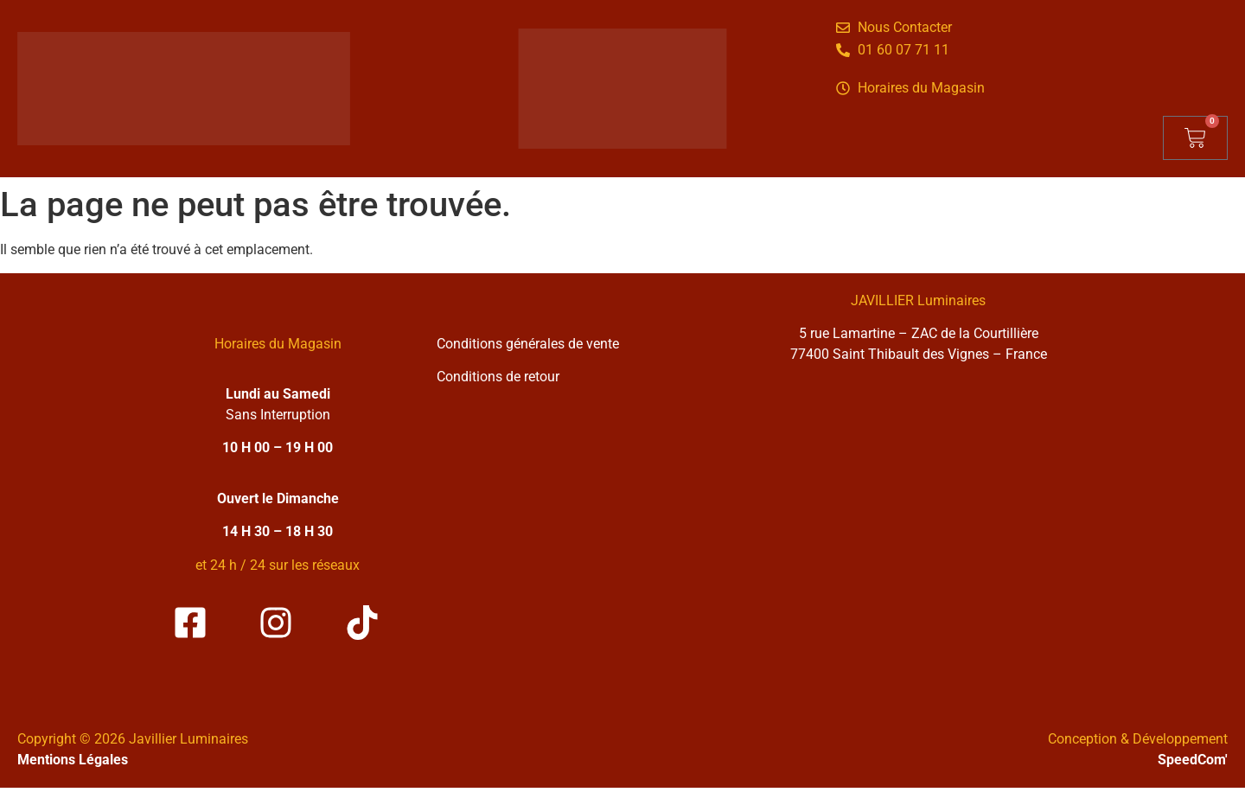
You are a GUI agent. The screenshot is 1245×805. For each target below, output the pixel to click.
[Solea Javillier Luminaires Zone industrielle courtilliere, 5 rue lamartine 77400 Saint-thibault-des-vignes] (918, 534)
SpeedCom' (1193, 759)
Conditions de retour (498, 376)
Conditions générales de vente (528, 343)
